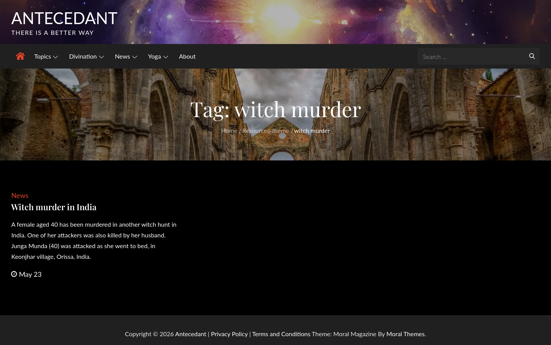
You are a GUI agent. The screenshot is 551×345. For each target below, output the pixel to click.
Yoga (158, 56)
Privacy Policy (229, 333)
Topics (46, 56)
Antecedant (64, 18)
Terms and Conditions (282, 333)
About (187, 56)
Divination (86, 56)
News (126, 56)
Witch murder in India (53, 207)
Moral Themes (405, 333)
